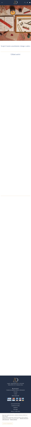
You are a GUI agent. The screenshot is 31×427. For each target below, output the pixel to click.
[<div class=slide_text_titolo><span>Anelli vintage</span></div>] (16, 39)
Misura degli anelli (15, 395)
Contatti (15, 393)
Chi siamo (15, 391)
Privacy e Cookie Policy (15, 411)
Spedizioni (15, 407)
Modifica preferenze (13, 419)
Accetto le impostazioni (7, 423)
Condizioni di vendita (15, 405)
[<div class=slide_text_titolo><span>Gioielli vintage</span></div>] (14, 39)
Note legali (15, 409)
